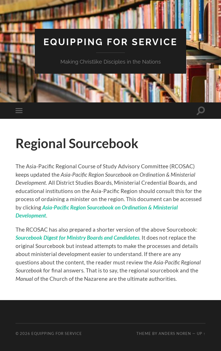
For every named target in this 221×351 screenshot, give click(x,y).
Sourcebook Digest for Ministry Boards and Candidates (77, 237)
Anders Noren (175, 333)
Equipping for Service (110, 42)
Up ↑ (201, 333)
